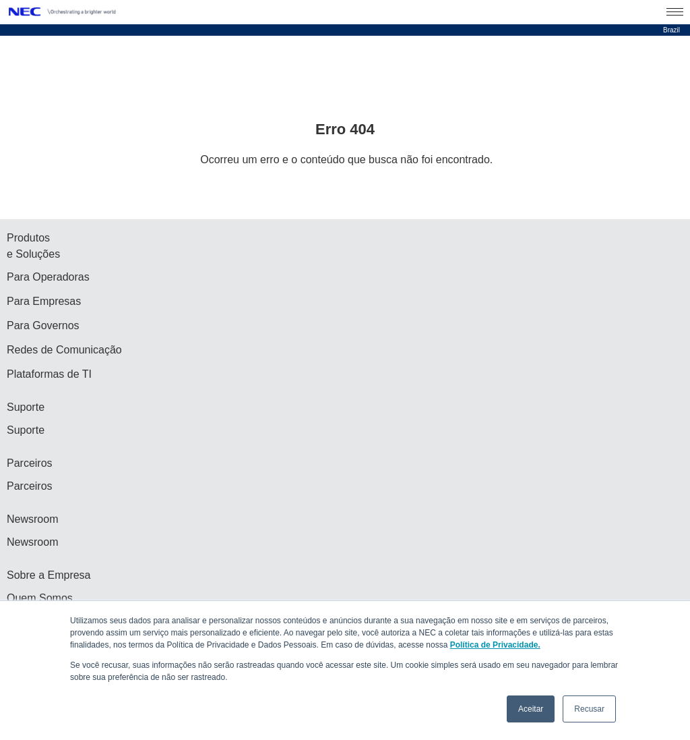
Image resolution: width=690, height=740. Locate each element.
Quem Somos (40, 598)
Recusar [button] (589, 709)
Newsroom (32, 542)
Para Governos (43, 325)
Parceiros (30, 486)
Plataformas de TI (49, 374)
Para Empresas (44, 301)
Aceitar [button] (530, 709)
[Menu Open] (675, 12)
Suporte (25, 430)
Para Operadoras (48, 277)
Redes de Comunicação (64, 349)
